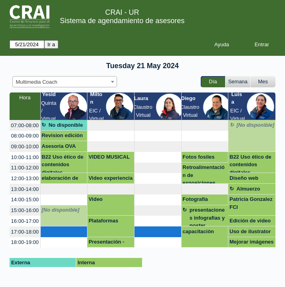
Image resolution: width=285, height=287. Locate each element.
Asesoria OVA (59, 146)
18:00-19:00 (25, 242)
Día (213, 82)
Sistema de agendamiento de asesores (122, 21)
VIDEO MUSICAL (109, 157)
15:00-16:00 (25, 210)
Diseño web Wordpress (244, 179)
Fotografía (195, 199)
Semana (237, 82)
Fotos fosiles (198, 157)
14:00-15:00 (25, 199)
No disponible (66, 125)
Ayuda (221, 44)
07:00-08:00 (25, 125)
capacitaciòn (198, 231)
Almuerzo (248, 189)
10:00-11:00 (25, 157)
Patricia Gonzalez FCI (251, 203)
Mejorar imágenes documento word (252, 243)
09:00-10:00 (25, 146)
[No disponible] (256, 125)
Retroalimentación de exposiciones (203, 174)
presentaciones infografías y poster (207, 216)
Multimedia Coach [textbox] (36, 82)
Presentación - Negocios (107, 243)
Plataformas (103, 221)
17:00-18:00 (25, 232)
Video (96, 199)
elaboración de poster (60, 179)
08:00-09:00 (25, 136)
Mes (263, 82)
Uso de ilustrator (250, 231)
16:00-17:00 (25, 221)
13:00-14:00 (25, 189)
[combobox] (64, 81)
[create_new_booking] (110, 125)
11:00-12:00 (25, 168)
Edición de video (250, 221)
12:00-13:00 (25, 178)
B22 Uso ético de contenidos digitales (62, 163)
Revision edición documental (62, 136)
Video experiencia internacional (111, 179)
